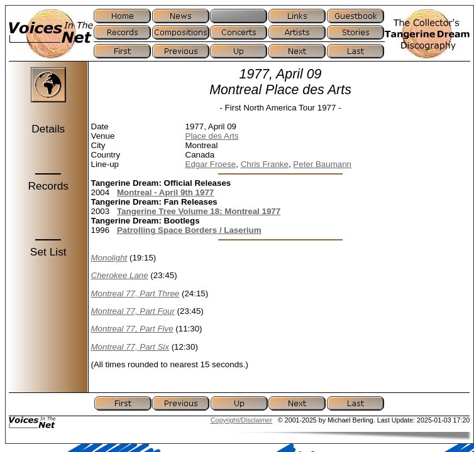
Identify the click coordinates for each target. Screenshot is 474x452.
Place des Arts (212, 136)
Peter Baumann (322, 164)
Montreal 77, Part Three (135, 293)
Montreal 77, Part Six (130, 347)
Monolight (109, 257)
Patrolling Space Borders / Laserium (189, 230)
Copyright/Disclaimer (241, 420)
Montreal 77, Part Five (132, 328)
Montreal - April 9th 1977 (165, 192)
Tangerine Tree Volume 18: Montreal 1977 (198, 211)
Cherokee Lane (119, 275)
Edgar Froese (210, 164)
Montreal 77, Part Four (133, 311)
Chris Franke (265, 164)
